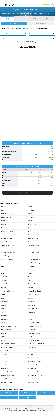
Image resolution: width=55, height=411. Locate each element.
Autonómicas (41, 23)
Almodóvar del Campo (7, 231)
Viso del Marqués (33, 382)
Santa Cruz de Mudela (7, 347)
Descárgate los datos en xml (27, 193)
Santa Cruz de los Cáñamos (36, 344)
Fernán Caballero (5, 277)
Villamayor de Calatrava (7, 372)
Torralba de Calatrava (7, 358)
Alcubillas (31, 217)
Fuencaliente (4, 280)
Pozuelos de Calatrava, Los (8, 326)
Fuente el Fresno (5, 284)
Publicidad (21, 408)
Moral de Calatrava (33, 308)
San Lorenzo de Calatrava (8, 344)
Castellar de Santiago (34, 263)
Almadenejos (32, 224)
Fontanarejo (31, 277)
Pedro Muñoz (4, 315)
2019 (7, 18)
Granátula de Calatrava (34, 284)
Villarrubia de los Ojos (34, 379)
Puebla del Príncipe (6, 329)
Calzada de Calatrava (34, 252)
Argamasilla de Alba (34, 238)
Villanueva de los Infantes (8, 375)
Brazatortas (4, 249)
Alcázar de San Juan (6, 213)
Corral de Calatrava (6, 270)
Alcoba (30, 213)
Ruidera (30, 337)
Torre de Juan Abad (33, 358)
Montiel (3, 308)
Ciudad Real (31, 266)
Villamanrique (32, 368)
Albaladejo (31, 210)
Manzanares (4, 301)
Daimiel (30, 273)
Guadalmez (4, 287)
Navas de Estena (33, 312)
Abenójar (3, 206)
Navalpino (3, 312)
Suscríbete (46, 4)
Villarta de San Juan (6, 382)
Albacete (8, 393)
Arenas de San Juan (6, 238)
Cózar (2, 273)
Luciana (3, 298)
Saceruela (3, 340)
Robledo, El (4, 337)
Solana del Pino (5, 351)
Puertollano (4, 333)
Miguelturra (31, 305)
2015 (20, 18)
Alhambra (31, 221)
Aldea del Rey (4, 221)
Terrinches (4, 354)
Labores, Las (4, 294)
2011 (34, 18)
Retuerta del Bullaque (34, 333)
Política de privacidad (37, 408)
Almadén (3, 224)
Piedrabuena (4, 319)
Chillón (2, 266)
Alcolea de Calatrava (6, 217)
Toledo (27, 397)
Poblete (30, 319)
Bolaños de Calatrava (34, 245)
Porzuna (3, 322)
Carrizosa (3, 263)
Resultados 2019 (25, 14)
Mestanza (3, 305)
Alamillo (3, 210)
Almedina (30, 228)
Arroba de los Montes (34, 242)
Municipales (13, 23)
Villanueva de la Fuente (34, 372)
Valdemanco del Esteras (35, 361)
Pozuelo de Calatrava (34, 322)
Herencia (30, 287)
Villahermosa (4, 368)
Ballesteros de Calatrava (8, 245)
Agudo (30, 206)
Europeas (51, 14)
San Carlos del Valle (33, 340)
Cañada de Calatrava (34, 256)
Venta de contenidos (12, 408)
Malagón (30, 298)
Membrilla (31, 301)
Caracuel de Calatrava (7, 259)
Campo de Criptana (6, 256)
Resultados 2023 (13, 14)
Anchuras (3, 235)
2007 (47, 18)
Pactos (35, 14)
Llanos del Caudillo (33, 294)
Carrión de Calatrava (34, 259)
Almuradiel (31, 231)
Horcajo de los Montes (34, 291)
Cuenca (46, 393)
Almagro (3, 228)
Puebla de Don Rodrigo (34, 326)
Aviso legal (28, 408)
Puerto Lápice (32, 329)
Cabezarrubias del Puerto (8, 252)
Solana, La (31, 351)
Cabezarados (32, 249)
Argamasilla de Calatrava (8, 242)
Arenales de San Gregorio (35, 235)
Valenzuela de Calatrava (35, 365)
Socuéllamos (32, 347)
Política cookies (48, 408)
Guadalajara (8, 397)
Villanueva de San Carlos (35, 375)
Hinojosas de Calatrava (7, 291)
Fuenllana (31, 280)
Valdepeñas (4, 365)
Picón (29, 315)
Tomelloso (31, 354)
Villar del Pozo (5, 379)
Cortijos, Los (31, 270)
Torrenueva (4, 361)
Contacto (4, 408)
